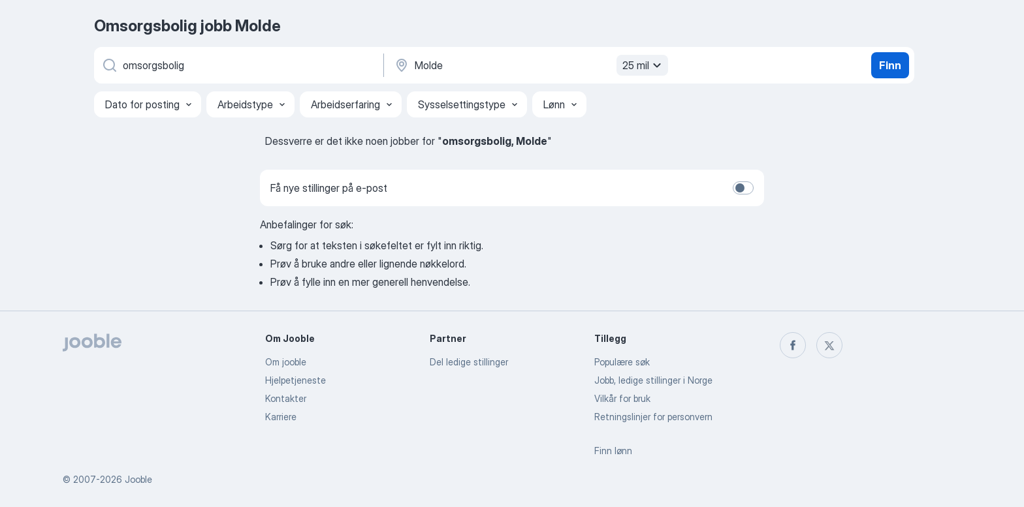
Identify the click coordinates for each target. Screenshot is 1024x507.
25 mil (643, 65)
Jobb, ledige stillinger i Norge (653, 380)
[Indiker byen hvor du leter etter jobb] (529, 65)
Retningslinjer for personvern (653, 416)
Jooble (138, 479)
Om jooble (285, 361)
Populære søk (622, 361)
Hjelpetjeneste (295, 380)
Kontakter (285, 398)
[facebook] (793, 345)
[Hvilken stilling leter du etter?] (237, 65)
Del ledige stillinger (469, 361)
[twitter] (829, 345)
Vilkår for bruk (622, 398)
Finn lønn (613, 450)
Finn (890, 65)
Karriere (280, 416)
